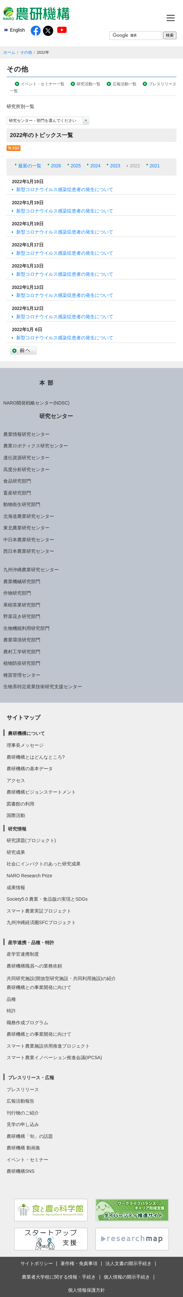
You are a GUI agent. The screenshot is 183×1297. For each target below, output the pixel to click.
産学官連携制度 (23, 954)
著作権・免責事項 (78, 1263)
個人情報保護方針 (86, 1290)
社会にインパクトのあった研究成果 (44, 863)
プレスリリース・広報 (31, 1077)
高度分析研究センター (26, 469)
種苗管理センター (21, 675)
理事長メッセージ (25, 745)
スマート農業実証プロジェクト (39, 911)
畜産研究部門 (17, 492)
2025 (76, 165)
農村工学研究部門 (21, 651)
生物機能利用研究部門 (26, 628)
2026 (56, 165)
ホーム (9, 52)
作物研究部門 (17, 593)
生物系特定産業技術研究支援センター (42, 686)
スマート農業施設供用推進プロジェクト (48, 1046)
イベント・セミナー (27, 1159)
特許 (11, 1010)
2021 (155, 165)
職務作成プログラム (27, 1022)
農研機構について (26, 733)
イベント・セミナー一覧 (42, 84)
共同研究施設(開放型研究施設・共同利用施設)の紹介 (61, 978)
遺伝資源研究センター (26, 457)
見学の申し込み (23, 1124)
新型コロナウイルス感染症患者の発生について (64, 189)
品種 (11, 999)
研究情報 (17, 829)
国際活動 (16, 815)
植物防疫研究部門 (21, 663)
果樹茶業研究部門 (21, 604)
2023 (115, 165)
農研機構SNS (20, 1171)
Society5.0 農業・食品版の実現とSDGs (47, 899)
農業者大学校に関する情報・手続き (59, 1277)
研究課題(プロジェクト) (31, 840)
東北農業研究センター (26, 527)
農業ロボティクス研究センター (35, 445)
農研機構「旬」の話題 (30, 1136)
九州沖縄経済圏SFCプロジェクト (41, 922)
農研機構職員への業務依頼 (34, 966)
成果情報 (16, 887)
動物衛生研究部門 (21, 504)
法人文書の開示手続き (128, 1263)
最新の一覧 (29, 165)
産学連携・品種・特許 (31, 942)
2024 (95, 165)
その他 (26, 52)
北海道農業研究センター (28, 516)
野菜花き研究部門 (21, 616)
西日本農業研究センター (28, 551)
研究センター (56, 416)
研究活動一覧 (88, 84)
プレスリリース (23, 1089)
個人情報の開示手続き (127, 1277)
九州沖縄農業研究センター (31, 569)
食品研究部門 (17, 481)
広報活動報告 (20, 1101)
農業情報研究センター (26, 434)
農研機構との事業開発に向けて (39, 987)
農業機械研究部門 (21, 581)
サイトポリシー (36, 1263)
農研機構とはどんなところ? (36, 757)
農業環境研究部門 (21, 639)
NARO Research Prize (29, 875)
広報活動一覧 (124, 84)
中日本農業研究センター (28, 539)
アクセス (16, 780)
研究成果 (16, 852)
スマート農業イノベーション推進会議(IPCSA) (54, 1057)
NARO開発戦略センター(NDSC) (36, 403)
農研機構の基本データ (30, 768)
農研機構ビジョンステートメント (41, 792)
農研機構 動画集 (23, 1147)
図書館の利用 (20, 803)
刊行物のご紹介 (23, 1112)
